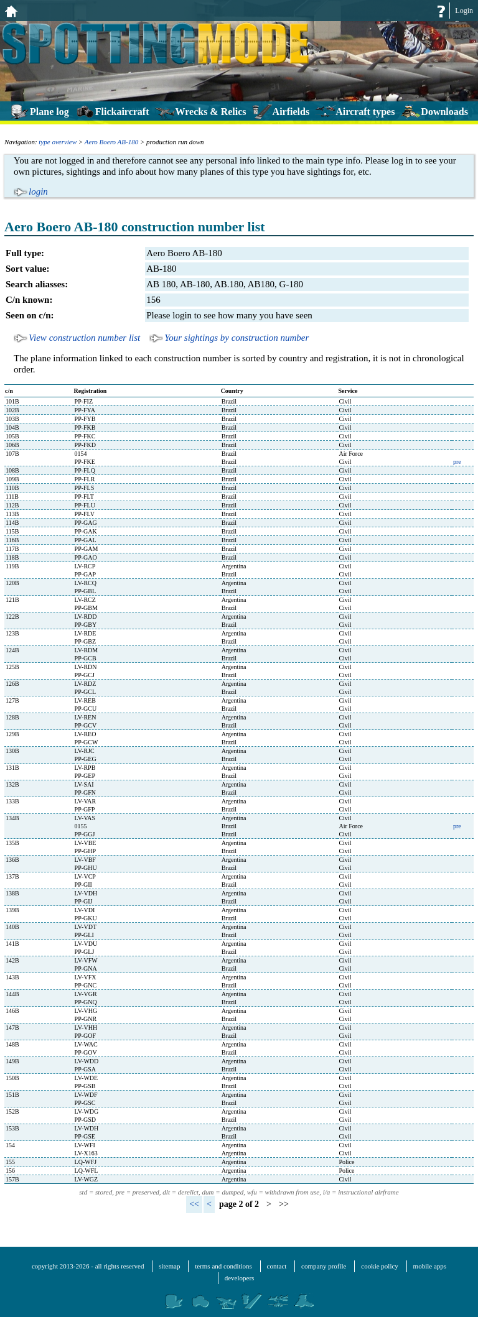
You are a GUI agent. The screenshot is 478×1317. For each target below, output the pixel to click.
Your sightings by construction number (236, 338)
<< (194, 1204)
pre (457, 461)
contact (277, 1266)
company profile (323, 1266)
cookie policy (379, 1266)
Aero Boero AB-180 (111, 142)
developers (240, 1278)
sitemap (169, 1266)
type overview (58, 142)
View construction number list (84, 338)
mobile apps (429, 1266)
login (38, 191)
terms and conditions (223, 1266)
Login (464, 10)
